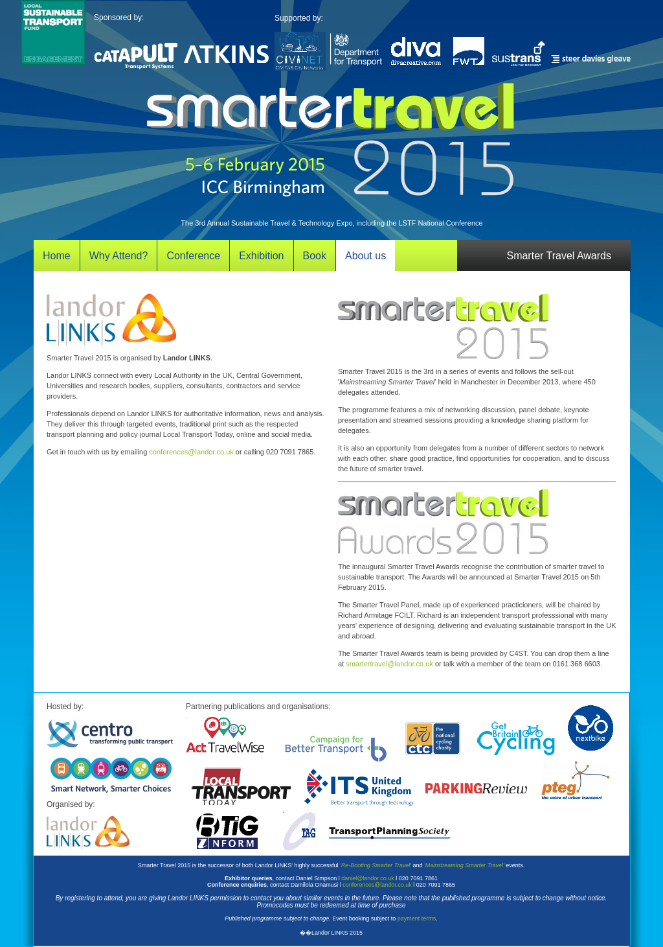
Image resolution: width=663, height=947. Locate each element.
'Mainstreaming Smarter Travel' (464, 865)
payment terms (417, 918)
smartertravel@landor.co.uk (389, 664)
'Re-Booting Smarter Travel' (375, 865)
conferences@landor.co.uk (191, 452)
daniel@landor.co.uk (367, 878)
